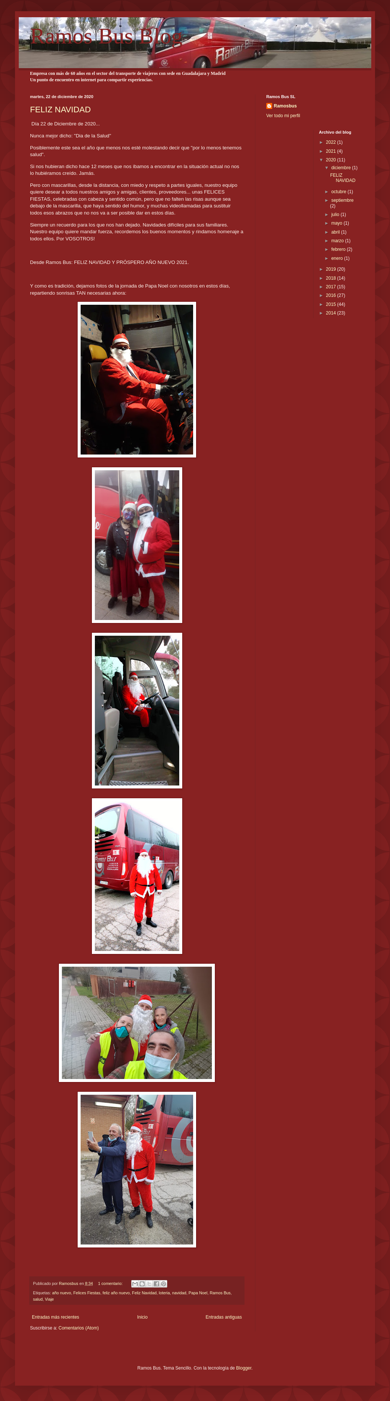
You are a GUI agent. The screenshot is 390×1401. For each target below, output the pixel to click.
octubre (339, 191)
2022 (331, 142)
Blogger (244, 1368)
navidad (179, 1293)
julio (335, 214)
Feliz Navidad (144, 1293)
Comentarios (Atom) (78, 1328)
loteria (164, 1293)
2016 (331, 295)
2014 (331, 313)
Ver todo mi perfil (283, 115)
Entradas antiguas (224, 1317)
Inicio (142, 1317)
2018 (331, 278)
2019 (331, 269)
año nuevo (61, 1293)
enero (337, 258)
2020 (331, 159)
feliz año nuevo (116, 1293)
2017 (331, 286)
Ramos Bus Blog (106, 36)
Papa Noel (198, 1293)
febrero (338, 249)
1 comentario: (110, 1283)
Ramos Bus (220, 1293)
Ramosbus (285, 106)
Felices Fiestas (86, 1293)
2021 (331, 151)
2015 (331, 304)
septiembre (342, 200)
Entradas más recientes (55, 1317)
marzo (338, 240)
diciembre (341, 167)
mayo (337, 223)
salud (38, 1299)
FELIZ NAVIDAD (60, 109)
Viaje (49, 1299)
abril (336, 232)
